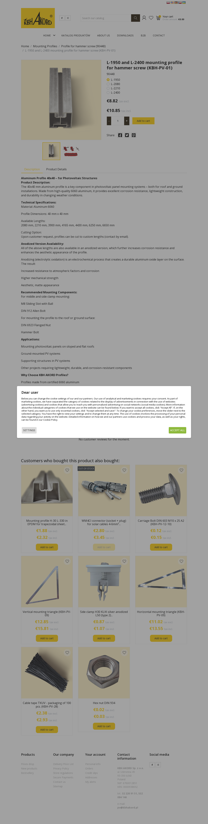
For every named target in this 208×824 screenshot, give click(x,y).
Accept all (177, 430)
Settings (29, 430)
